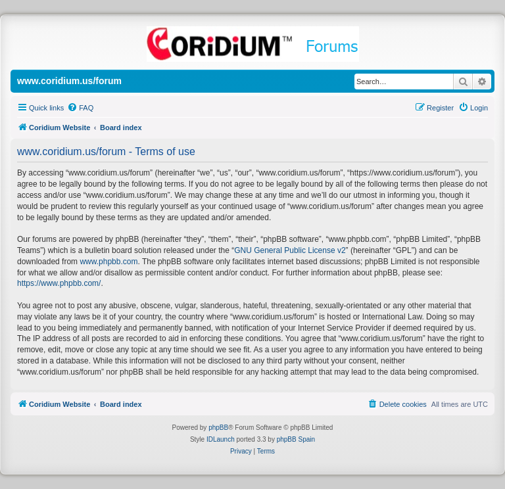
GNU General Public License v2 (289, 250)
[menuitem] (80, 108)
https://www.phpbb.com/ (59, 283)
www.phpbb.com (108, 261)
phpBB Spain (296, 439)
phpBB (218, 427)
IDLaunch (220, 439)
